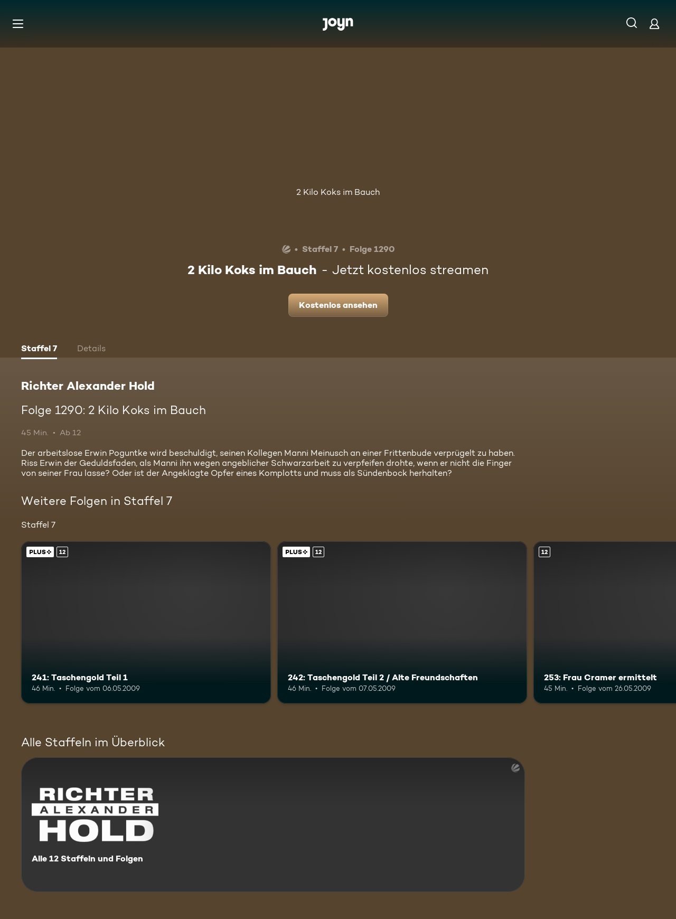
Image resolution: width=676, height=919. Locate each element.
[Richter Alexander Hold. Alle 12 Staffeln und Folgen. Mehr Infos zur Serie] (273, 824)
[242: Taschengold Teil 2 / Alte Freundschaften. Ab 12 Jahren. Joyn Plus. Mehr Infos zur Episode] (402, 622)
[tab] (39, 349)
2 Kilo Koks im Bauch (338, 192)
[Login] (654, 23)
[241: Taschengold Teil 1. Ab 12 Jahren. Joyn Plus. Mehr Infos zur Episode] (146, 622)
